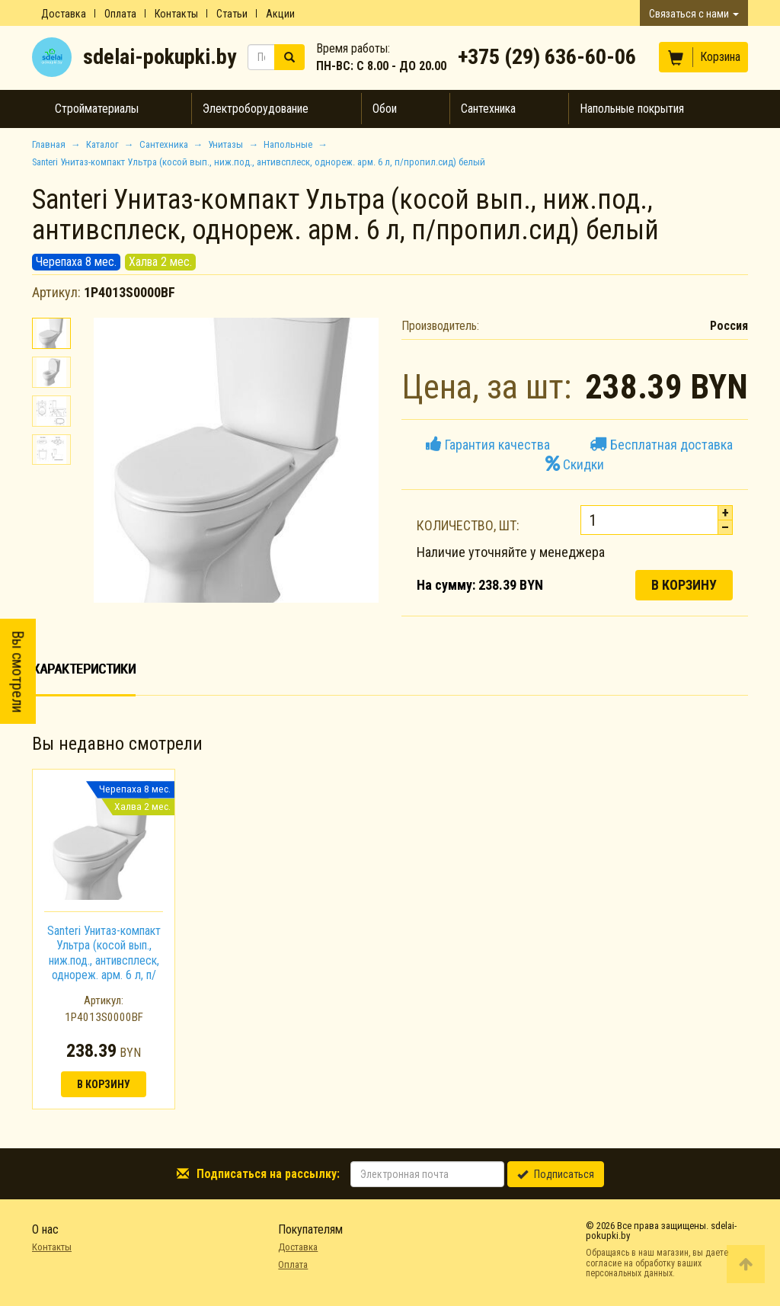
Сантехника (488, 108)
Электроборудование (255, 108)
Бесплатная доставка (661, 445)
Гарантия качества (488, 445)
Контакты (176, 14)
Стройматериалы (97, 108)
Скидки (574, 464)
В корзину (684, 585)
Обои (384, 108)
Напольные (288, 144)
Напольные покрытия (632, 108)
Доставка (63, 14)
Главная (49, 144)
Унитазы (225, 144)
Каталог (102, 144)
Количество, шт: (468, 525)
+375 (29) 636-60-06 (547, 56)
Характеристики (84, 669)
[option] (103, 939)
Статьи (232, 14)
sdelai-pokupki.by (159, 56)
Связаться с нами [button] (694, 14)
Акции (280, 14)
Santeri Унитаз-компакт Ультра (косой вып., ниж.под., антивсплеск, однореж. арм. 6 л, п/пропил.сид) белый (104, 960)
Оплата (120, 14)
